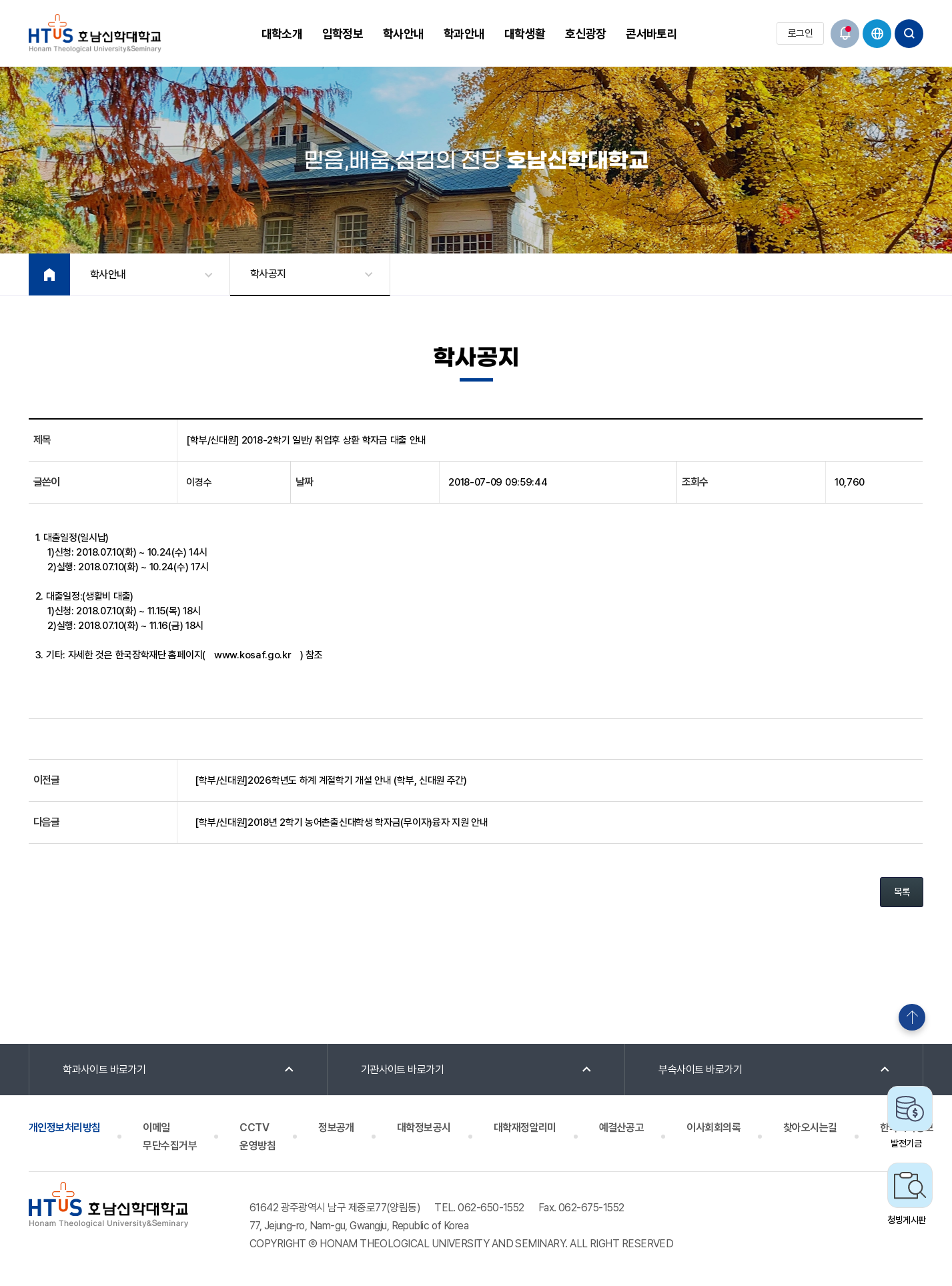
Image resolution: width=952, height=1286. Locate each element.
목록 (901, 891)
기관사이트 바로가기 (402, 1069)
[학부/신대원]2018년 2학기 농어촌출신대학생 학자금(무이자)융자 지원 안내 (341, 822)
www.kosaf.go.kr (253, 655)
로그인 (800, 33)
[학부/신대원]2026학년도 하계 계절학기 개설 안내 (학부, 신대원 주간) (330, 780)
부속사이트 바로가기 (700, 1069)
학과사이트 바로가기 (104, 1069)
